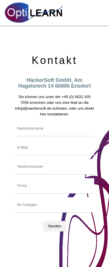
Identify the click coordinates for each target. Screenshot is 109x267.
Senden (54, 226)
